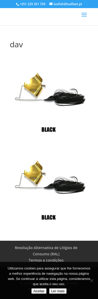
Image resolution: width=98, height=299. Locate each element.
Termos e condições (46, 260)
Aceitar (38, 291)
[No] (91, 280)
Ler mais (58, 291)
